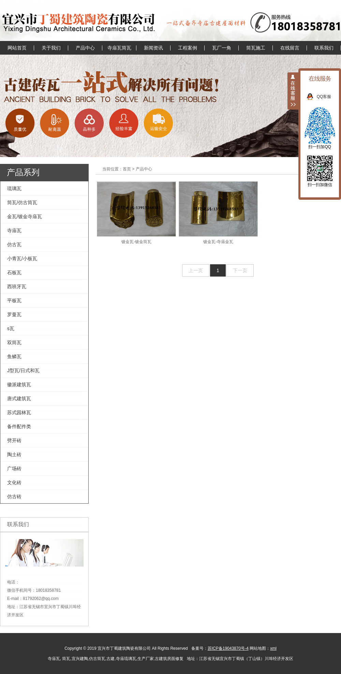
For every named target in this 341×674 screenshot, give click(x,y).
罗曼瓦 (14, 314)
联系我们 (323, 48)
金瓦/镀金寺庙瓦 (24, 216)
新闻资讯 (153, 48)
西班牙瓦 (16, 286)
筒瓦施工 (255, 48)
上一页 (196, 270)
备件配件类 (19, 426)
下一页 (240, 270)
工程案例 (187, 48)
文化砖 (14, 482)
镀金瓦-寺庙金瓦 (218, 212)
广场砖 (14, 468)
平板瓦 (14, 300)
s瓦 (10, 328)
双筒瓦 (14, 342)
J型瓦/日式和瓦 (23, 370)
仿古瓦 (14, 244)
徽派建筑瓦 (19, 384)
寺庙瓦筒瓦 (119, 48)
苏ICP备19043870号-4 (228, 648)
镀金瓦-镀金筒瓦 (136, 212)
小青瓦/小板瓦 (22, 258)
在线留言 (289, 48)
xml (273, 648)
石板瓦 (14, 272)
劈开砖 (14, 440)
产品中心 (85, 48)
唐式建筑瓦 (19, 398)
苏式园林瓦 (19, 412)
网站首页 (17, 48)
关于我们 (51, 48)
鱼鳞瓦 (14, 356)
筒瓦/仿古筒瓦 (22, 202)
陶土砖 (14, 454)
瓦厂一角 (221, 48)
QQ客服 (327, 96)
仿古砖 (14, 496)
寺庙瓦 (14, 230)
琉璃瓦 (14, 188)
